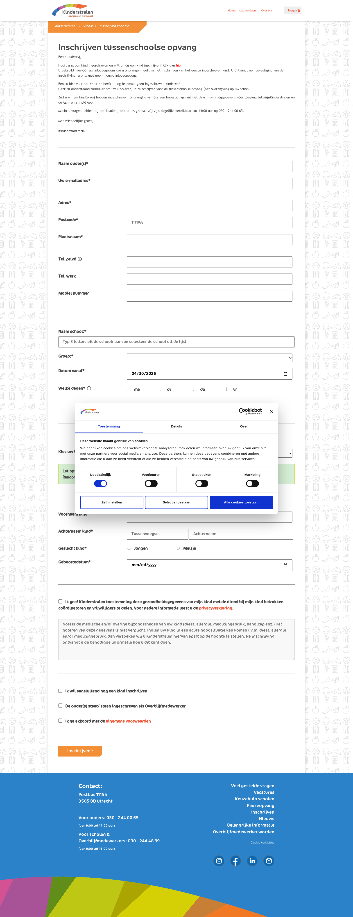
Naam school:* (72, 332)
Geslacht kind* (72, 548)
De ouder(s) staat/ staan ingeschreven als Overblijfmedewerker (122, 705)
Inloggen (293, 10)
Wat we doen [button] (247, 10)
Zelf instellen (112, 502)
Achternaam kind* (75, 531)
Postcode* (68, 220)
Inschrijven (80, 751)
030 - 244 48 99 (144, 841)
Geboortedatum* (74, 562)
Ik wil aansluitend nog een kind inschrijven (102, 691)
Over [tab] (244, 426)
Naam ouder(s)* (73, 164)
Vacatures (264, 793)
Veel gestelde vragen (252, 786)
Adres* (64, 203)
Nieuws (266, 819)
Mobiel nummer (73, 293)
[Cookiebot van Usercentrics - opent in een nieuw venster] (242, 411)
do (199, 389)
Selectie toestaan (176, 502)
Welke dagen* (74, 388)
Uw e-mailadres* (74, 181)
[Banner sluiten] (271, 411)
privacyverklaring (215, 608)
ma (133, 389)
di (165, 389)
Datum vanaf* (71, 371)
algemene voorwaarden (128, 721)
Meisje (186, 548)
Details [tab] (176, 426)
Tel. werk (67, 276)
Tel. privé (70, 259)
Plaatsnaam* (70, 237)
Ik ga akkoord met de (104, 721)
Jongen (137, 548)
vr (231, 389)
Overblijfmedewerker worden (243, 832)
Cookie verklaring (262, 842)
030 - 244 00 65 (122, 818)
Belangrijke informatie (250, 825)
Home (231, 10)
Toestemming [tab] (109, 426)
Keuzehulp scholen (254, 799)
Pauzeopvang (260, 806)
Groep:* (65, 356)
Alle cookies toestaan (241, 502)
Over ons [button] (267, 10)
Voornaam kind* (73, 514)
